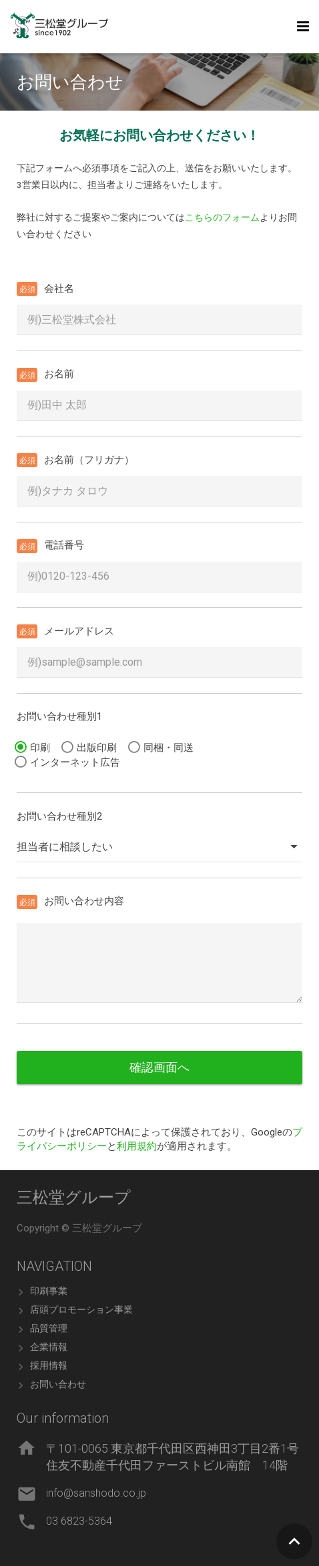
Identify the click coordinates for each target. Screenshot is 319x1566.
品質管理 (48, 1328)
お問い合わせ (58, 1384)
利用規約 (137, 1146)
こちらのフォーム (222, 217)
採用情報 (48, 1365)
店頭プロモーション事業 (81, 1309)
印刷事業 (48, 1290)
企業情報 (48, 1346)
